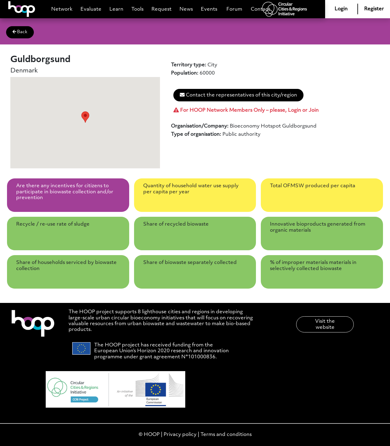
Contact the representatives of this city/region (238, 95)
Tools (137, 9)
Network (62, 9)
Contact (260, 9)
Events (209, 9)
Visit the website (325, 324)
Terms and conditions (226, 434)
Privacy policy (180, 434)
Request (161, 9)
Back (19, 32)
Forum (234, 9)
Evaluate (90, 9)
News (186, 9)
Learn (116, 9)
